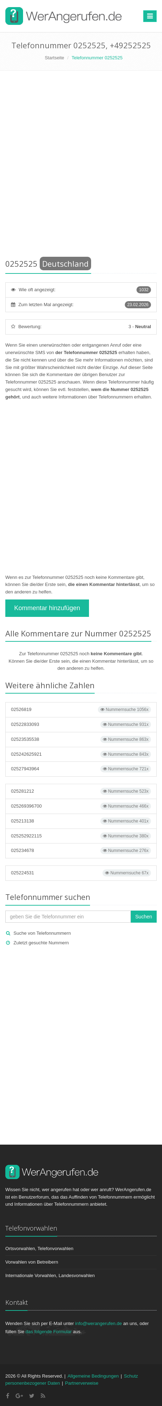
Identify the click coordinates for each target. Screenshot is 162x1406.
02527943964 (81, 768)
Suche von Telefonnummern (42, 933)
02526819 (81, 709)
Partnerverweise (82, 1383)
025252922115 (81, 836)
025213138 (81, 821)
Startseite (54, 57)
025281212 (81, 791)
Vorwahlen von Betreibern (31, 1262)
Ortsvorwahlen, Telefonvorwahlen (39, 1248)
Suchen (143, 916)
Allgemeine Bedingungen (93, 1376)
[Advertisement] (81, 166)
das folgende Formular (49, 1331)
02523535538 (81, 739)
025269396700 (81, 806)
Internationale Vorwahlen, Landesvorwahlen (50, 1275)
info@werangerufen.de (98, 1323)
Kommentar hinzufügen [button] (47, 608)
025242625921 (81, 754)
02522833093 (81, 724)
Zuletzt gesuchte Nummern (41, 942)
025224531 (81, 872)
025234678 (81, 850)
